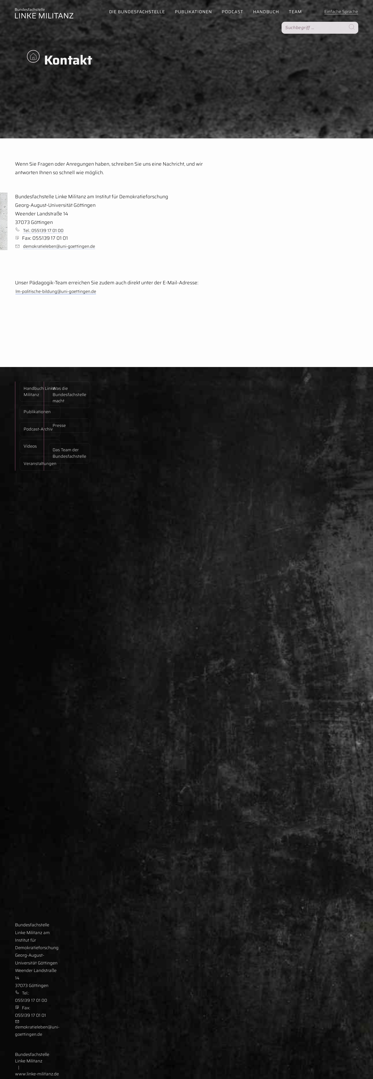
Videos (26, 423)
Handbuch (265, 11)
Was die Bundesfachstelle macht (66, 394)
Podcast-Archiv (35, 414)
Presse (55, 413)
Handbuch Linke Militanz (36, 390)
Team (294, 11)
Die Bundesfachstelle (136, 11)
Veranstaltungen (36, 433)
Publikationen (192, 11)
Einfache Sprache (340, 11)
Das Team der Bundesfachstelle (66, 427)
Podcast (231, 11)
